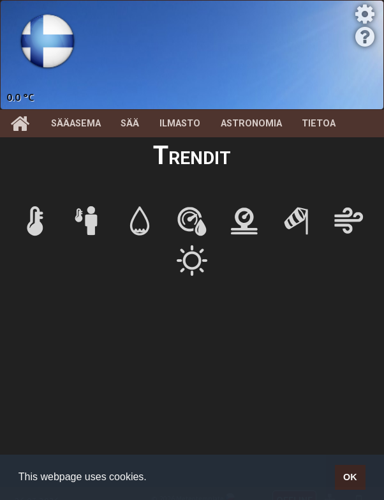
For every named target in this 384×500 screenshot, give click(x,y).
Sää (130, 123)
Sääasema (76, 123)
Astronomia (251, 123)
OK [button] (350, 477)
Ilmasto (179, 123)
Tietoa (319, 123)
